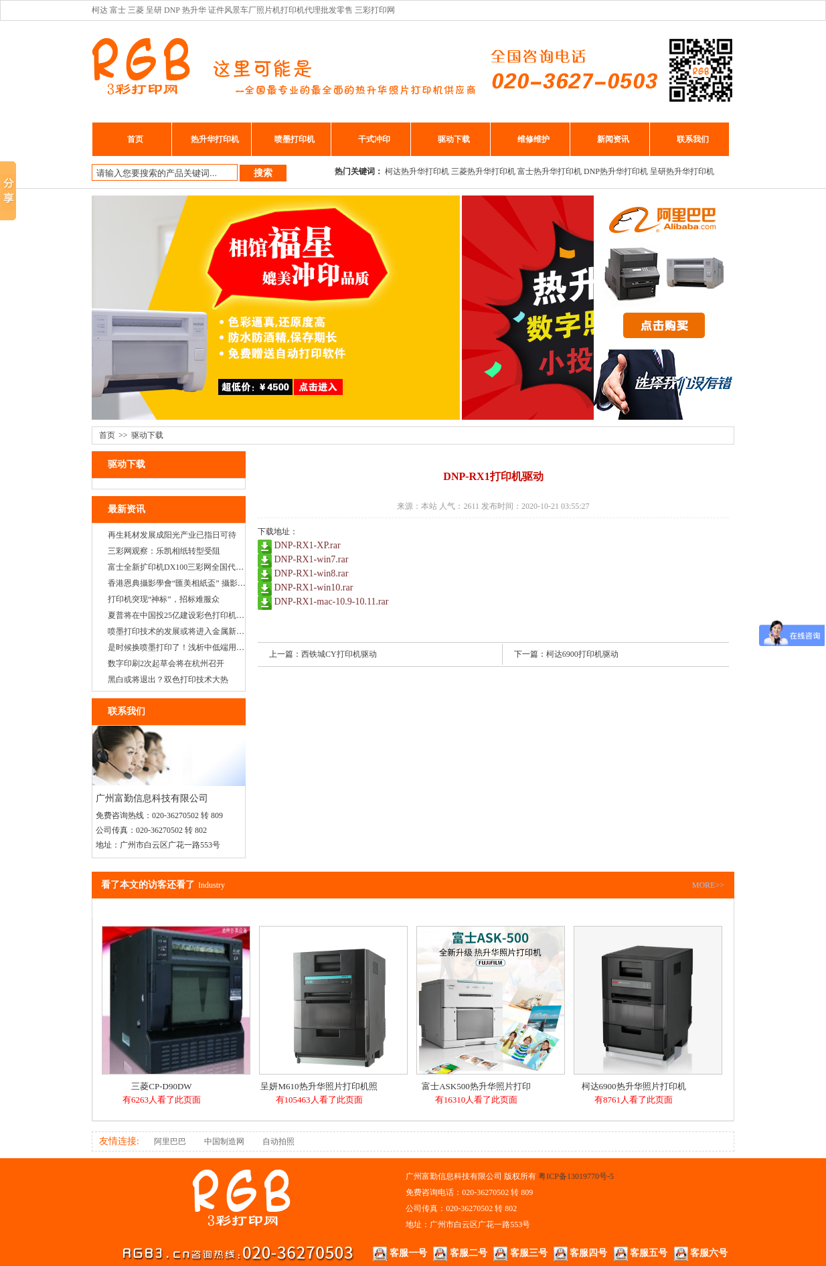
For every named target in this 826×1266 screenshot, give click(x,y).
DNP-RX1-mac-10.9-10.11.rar (331, 602)
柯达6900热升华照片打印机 (634, 1086)
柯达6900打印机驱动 (582, 654)
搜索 (263, 172)
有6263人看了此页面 (161, 1100)
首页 (135, 139)
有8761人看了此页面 (633, 1100)
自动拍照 (278, 1141)
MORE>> (708, 885)
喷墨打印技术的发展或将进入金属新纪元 (180, 631)
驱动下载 (454, 139)
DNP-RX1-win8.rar (311, 573)
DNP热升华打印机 (616, 171)
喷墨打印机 (294, 139)
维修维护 (533, 139)
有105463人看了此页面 (319, 1100)
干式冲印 (374, 139)
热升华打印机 (215, 139)
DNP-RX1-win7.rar (311, 559)
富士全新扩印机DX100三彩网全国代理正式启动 (192, 567)
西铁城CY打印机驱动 (339, 654)
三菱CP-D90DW (161, 1086)
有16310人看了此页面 (476, 1100)
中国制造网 (224, 1141)
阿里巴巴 (170, 1141)
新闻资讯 (613, 139)
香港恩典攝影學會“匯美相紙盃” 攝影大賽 (181, 583)
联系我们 (693, 139)
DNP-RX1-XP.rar (307, 545)
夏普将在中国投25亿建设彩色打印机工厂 (180, 615)
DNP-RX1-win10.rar (313, 587)
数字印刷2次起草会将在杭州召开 (166, 663)
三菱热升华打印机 (483, 171)
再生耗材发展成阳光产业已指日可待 (172, 535)
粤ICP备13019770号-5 (576, 1176)
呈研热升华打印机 (682, 171)
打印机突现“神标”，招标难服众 (164, 599)
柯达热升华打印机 (417, 171)
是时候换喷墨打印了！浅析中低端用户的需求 (188, 647)
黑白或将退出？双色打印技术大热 (168, 679)
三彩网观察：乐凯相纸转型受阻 (164, 551)
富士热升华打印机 (549, 171)
